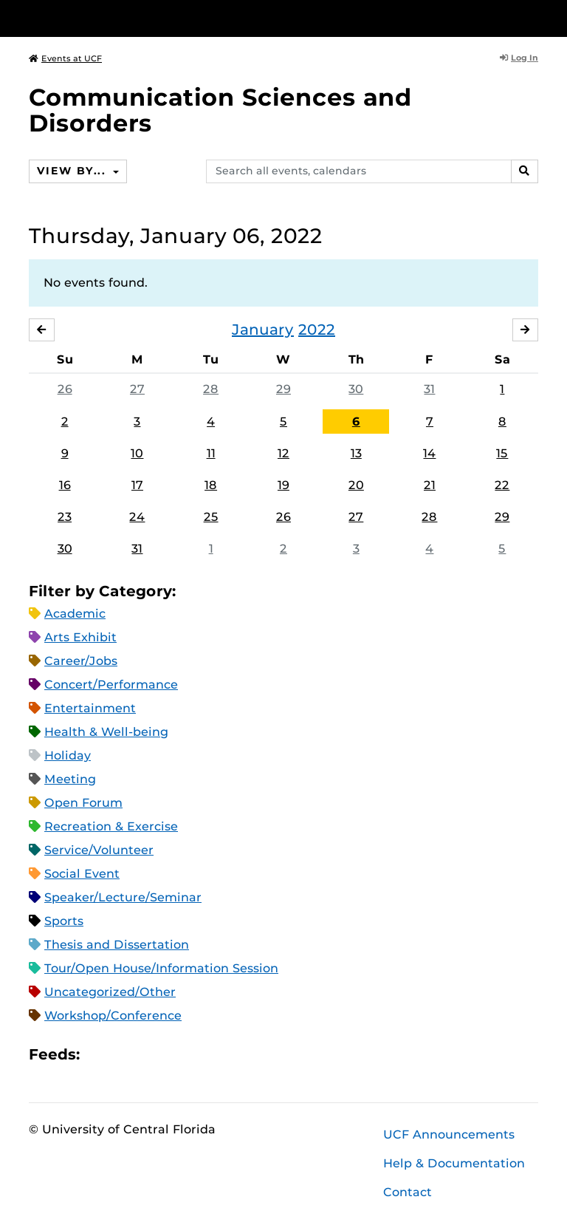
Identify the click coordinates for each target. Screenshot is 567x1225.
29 (283, 389)
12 (283, 453)
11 (211, 453)
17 (137, 485)
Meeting (70, 779)
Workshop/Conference (113, 1016)
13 (356, 453)
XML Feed (174, 1055)
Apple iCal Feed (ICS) (98, 1055)
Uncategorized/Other (110, 992)
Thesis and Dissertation (116, 945)
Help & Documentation (454, 1163)
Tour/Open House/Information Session (161, 968)
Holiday (67, 755)
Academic (75, 614)
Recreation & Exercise (111, 826)
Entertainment (90, 708)
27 (137, 389)
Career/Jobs (80, 661)
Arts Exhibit (80, 637)
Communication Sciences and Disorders (220, 110)
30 (355, 389)
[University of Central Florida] (127, 18)
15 (502, 453)
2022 (316, 329)
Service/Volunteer (99, 850)
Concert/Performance (111, 685)
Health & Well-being (106, 732)
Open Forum (83, 803)
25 (211, 517)
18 (211, 485)
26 (65, 389)
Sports (63, 921)
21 (430, 485)
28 (211, 389)
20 (356, 485)
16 (65, 485)
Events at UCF (65, 58)
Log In (519, 57)
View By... (73, 170)
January (263, 329)
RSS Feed (149, 1055)
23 (65, 517)
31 (429, 389)
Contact (407, 1192)
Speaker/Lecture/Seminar (123, 897)
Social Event (82, 874)
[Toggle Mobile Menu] (534, 17)
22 (502, 485)
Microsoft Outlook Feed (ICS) (124, 1055)
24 (137, 517)
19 (283, 485)
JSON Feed (199, 1055)
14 (429, 453)
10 (137, 453)
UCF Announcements (449, 1134)
